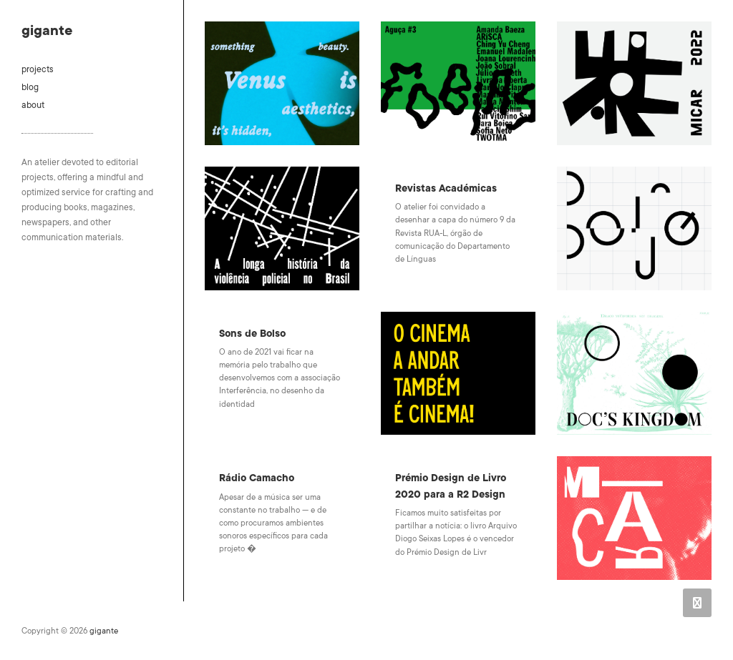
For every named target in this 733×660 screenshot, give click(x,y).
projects (37, 69)
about (32, 105)
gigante (46, 30)
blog (30, 87)
